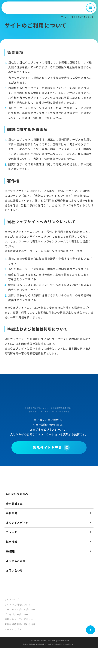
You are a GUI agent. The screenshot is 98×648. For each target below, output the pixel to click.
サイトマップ (12, 599)
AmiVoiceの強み (17, 494)
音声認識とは (14, 503)
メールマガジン (13, 629)
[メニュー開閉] (90, 7)
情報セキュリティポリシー (19, 619)
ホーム (64, 16)
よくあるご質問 (16, 561)
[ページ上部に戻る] (90, 629)
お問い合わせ (14, 570)
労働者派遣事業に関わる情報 (20, 624)
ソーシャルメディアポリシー (20, 609)
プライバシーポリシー (16, 614)
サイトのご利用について (18, 604)
